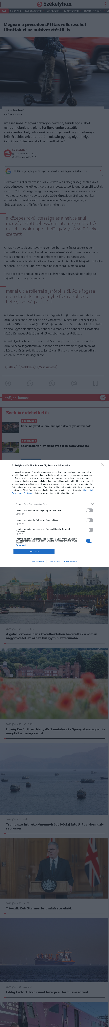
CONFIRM (34, 551)
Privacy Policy (70, 561)
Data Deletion (38, 561)
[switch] (89, 510)
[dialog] (54, 513)
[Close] (103, 465)
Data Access (54, 561)
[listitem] (54, 504)
